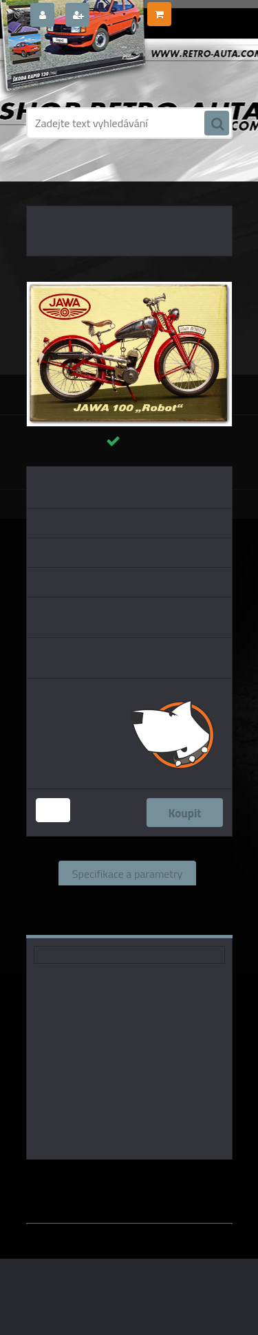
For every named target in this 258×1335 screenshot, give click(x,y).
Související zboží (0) (127, 898)
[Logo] (120, 67)
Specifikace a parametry (127, 873)
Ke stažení (176, 922)
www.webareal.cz (170, 1192)
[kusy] (53, 810)
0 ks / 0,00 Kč (200, 9)
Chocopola (182, 1179)
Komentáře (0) (87, 922)
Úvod (51, 179)
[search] (216, 124)
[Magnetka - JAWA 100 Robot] (129, 287)
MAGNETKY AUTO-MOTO (116, 179)
